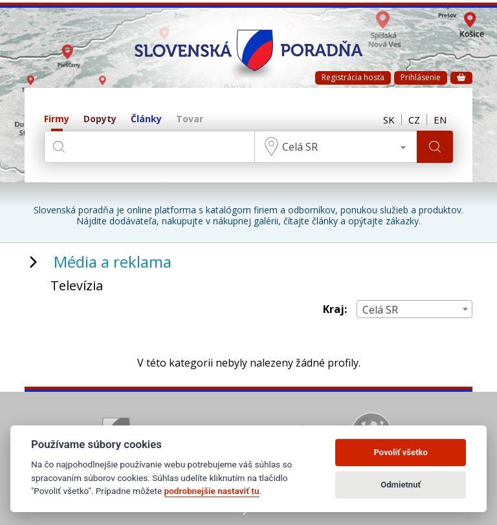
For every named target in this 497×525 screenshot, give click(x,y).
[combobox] (336, 146)
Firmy (56, 119)
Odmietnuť (401, 484)
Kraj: (335, 309)
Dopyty (99, 119)
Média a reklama (112, 261)
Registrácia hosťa (353, 77)
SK (389, 119)
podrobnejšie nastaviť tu (212, 491)
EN (440, 119)
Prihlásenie (421, 77)
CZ (414, 119)
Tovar (189, 119)
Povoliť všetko (401, 452)
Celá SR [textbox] (300, 147)
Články (146, 119)
